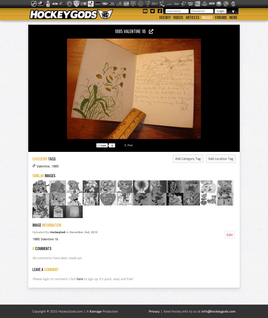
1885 (55, 166)
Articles (192, 17)
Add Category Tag (188, 158)
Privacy (154, 311)
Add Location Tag (220, 158)
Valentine (43, 166)
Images (207, 17)
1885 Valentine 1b (134, 31)
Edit (230, 235)
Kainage (96, 311)
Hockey (165, 17)
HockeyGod (57, 232)
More (233, 17)
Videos (178, 17)
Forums (221, 17)
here (79, 278)
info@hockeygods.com (218, 311)
